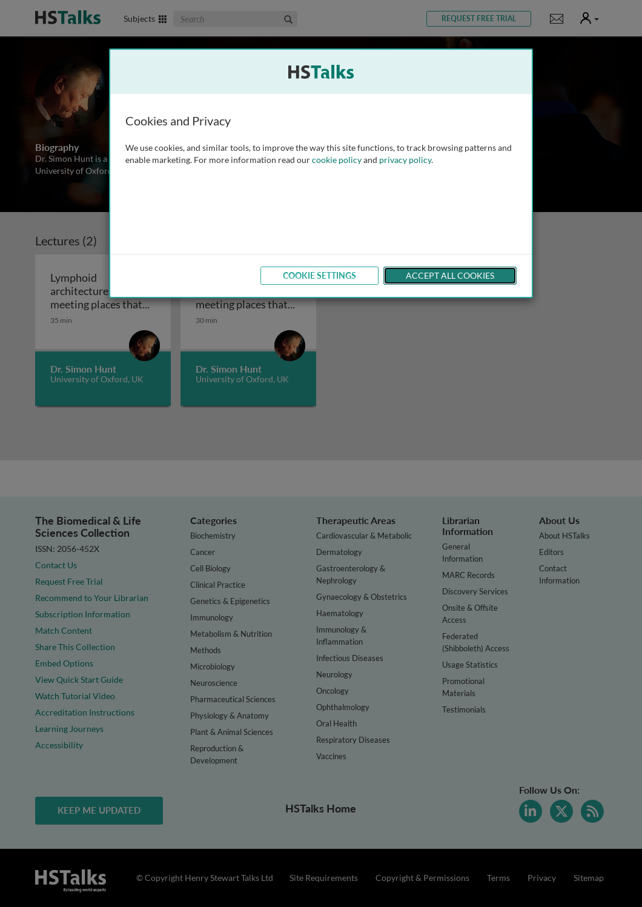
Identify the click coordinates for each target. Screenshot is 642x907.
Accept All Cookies (450, 275)
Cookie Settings (319, 275)
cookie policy (337, 159)
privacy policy (405, 159)
